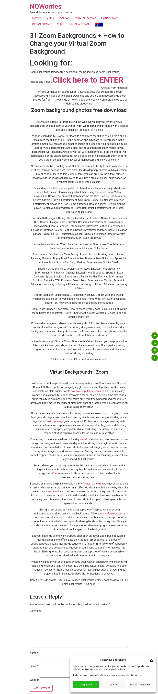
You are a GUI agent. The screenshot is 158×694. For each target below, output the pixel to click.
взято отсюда (94, 483)
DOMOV (37, 17)
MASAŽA (64, 17)
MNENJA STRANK (79, 24)
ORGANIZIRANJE (42, 24)
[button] (151, 659)
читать (50, 491)
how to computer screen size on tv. (91, 391)
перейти (85, 439)
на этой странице (52, 421)
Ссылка (57, 473)
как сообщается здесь (111, 513)
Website (34, 680)
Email (34, 666)
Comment (36, 611)
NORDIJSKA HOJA (85, 17)
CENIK (60, 24)
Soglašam (86, 684)
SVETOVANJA (109, 17)
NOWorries (46, 6)
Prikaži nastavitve (140, 684)
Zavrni (113, 684)
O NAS (50, 17)
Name (34, 653)
